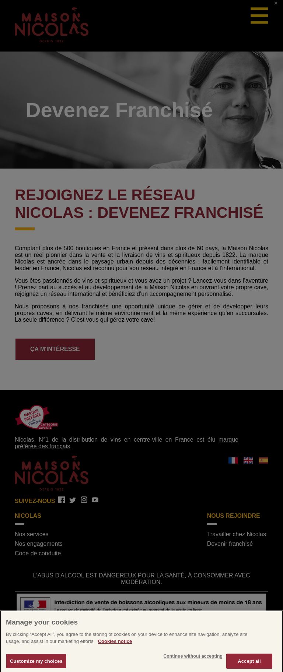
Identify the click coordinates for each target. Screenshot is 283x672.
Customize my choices (36, 663)
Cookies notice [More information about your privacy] (115, 643)
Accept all (249, 663)
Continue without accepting (193, 658)
